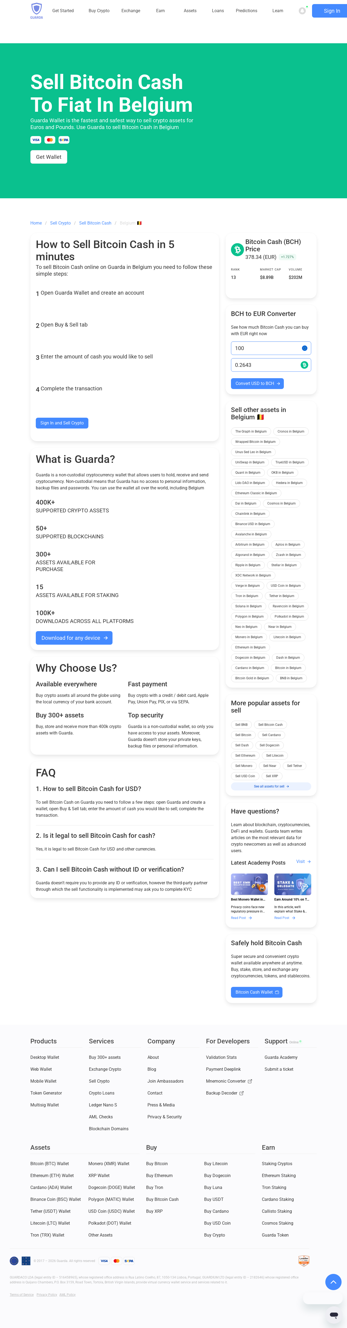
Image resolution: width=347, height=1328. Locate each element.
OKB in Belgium (282, 472)
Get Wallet (49, 157)
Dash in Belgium (288, 658)
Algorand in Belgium (250, 555)
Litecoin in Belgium (287, 637)
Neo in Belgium (246, 627)
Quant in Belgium (248, 472)
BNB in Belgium (291, 678)
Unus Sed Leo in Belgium (253, 452)
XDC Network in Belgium (253, 575)
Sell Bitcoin (243, 735)
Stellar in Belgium (284, 565)
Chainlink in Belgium (250, 514)
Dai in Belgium (245, 503)
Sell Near (269, 766)
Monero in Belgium (249, 637)
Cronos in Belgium (291, 431)
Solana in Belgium (248, 606)
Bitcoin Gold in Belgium (252, 678)
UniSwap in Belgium (250, 462)
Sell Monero (243, 766)
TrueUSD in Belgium (289, 462)
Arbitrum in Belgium (250, 544)
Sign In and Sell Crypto (62, 423)
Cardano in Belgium (249, 668)
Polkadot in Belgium (289, 616)
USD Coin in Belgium (286, 586)
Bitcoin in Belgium (288, 668)
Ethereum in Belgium (250, 647)
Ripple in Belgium (248, 565)
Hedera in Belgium (289, 483)
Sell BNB (241, 725)
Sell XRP (272, 776)
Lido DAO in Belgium (250, 483)
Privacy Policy (47, 1295)
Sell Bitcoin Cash (270, 725)
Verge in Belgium (247, 586)
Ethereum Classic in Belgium (256, 493)
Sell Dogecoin (269, 745)
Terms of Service (22, 1295)
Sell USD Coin (245, 776)
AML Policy (67, 1295)
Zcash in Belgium (288, 555)
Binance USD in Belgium (252, 524)
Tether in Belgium (281, 596)
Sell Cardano (271, 735)
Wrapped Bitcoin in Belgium (255, 442)
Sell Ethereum (245, 755)
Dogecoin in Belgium (250, 658)
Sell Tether (294, 766)
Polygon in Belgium (249, 616)
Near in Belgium (280, 627)
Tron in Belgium (246, 596)
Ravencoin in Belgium (288, 606)
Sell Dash (242, 745)
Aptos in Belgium (287, 544)
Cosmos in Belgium (281, 503)
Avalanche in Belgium (251, 534)
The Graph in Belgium (251, 431)
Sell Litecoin (275, 755)
